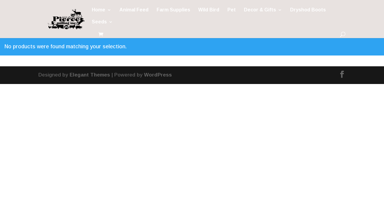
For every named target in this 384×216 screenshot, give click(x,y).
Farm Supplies (173, 10)
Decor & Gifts (260, 10)
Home (98, 10)
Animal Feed (133, 10)
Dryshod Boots (308, 10)
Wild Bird (208, 10)
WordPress (158, 75)
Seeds (99, 22)
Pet (231, 10)
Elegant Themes (90, 75)
